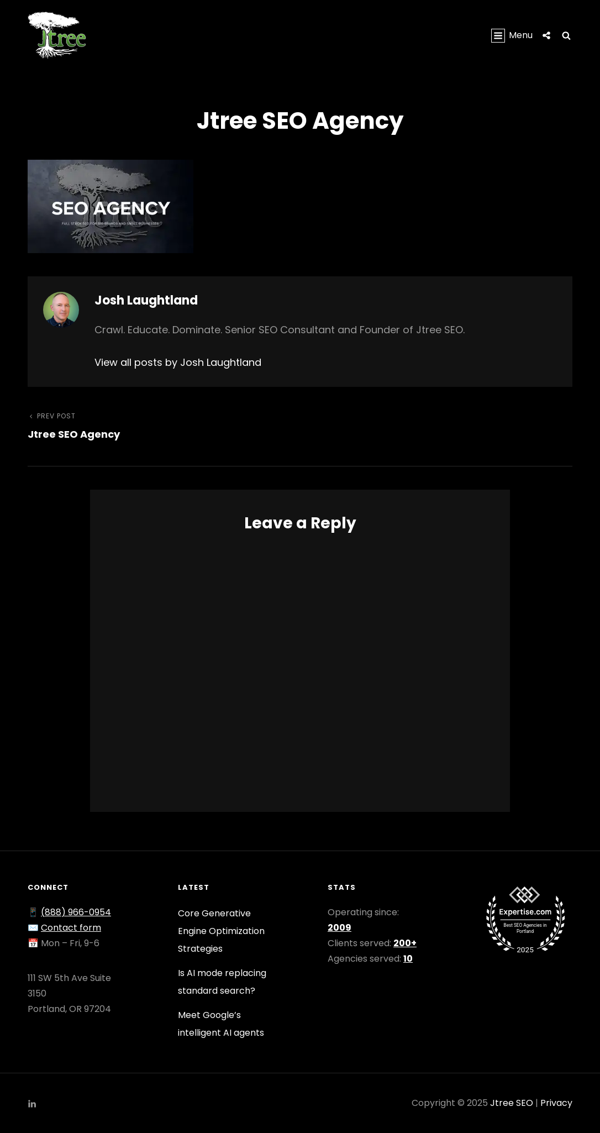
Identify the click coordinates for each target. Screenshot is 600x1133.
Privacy (556, 1103)
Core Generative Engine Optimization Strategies (221, 931)
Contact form (71, 927)
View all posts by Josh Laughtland (177, 362)
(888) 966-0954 (76, 912)
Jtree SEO (511, 1103)
